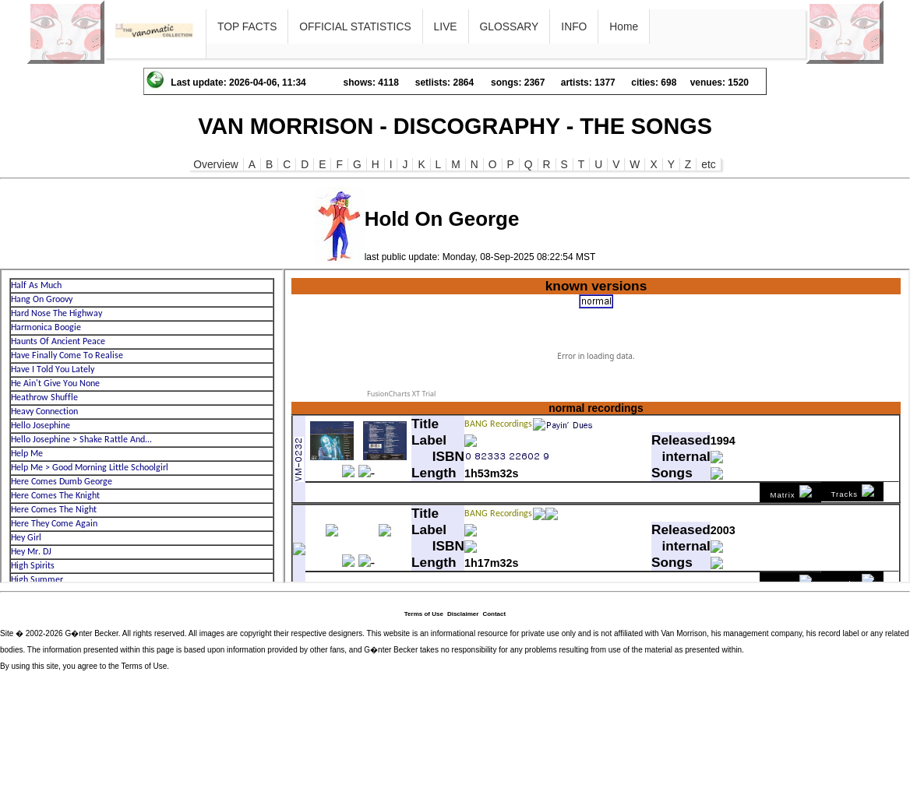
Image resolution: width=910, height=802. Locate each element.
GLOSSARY (509, 26)
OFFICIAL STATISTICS (355, 26)
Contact (494, 613)
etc (708, 164)
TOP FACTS (247, 26)
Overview (215, 164)
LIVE (445, 26)
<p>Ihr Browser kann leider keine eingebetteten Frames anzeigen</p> (142, 426)
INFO (574, 26)
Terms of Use (423, 613)
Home (623, 26)
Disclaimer (462, 613)
